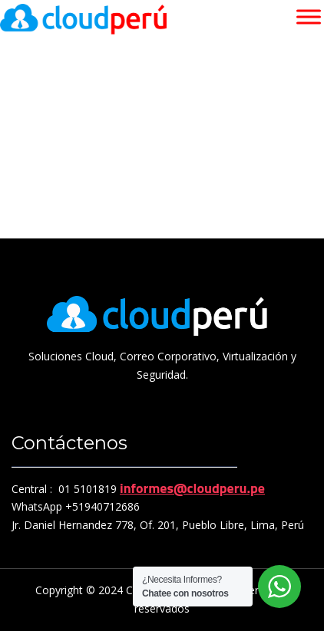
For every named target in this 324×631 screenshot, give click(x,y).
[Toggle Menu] (308, 16)
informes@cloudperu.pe (192, 488)
